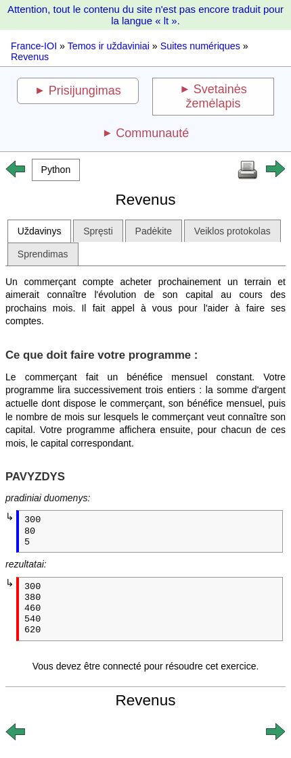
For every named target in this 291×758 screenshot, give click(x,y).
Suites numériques (200, 46)
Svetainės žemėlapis (216, 96)
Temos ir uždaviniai (109, 46)
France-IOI (34, 46)
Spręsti (98, 231)
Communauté (152, 133)
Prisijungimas (85, 90)
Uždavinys (40, 231)
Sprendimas (43, 254)
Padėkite (153, 231)
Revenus (30, 56)
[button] (56, 170)
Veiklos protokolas (232, 231)
